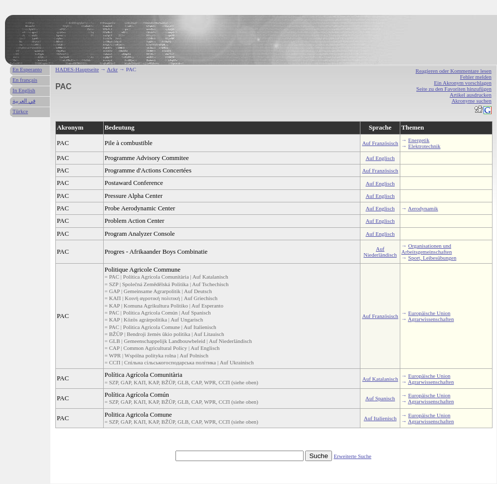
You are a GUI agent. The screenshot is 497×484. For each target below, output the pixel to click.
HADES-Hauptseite (77, 69)
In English (23, 90)
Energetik (419, 140)
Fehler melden (476, 77)
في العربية (23, 101)
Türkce (20, 111)
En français (24, 80)
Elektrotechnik (424, 146)
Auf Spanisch (380, 398)
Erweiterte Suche (352, 456)
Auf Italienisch (380, 418)
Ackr (112, 69)
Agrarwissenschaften (431, 319)
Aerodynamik (423, 208)
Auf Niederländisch (380, 252)
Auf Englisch (379, 158)
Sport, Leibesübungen (432, 258)
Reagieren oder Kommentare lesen (454, 71)
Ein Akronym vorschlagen (463, 83)
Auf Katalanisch (380, 379)
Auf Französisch (380, 143)
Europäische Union (429, 313)
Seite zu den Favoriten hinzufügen (454, 89)
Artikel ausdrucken (471, 95)
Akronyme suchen (472, 101)
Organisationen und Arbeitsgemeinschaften (426, 249)
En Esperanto (27, 69)
